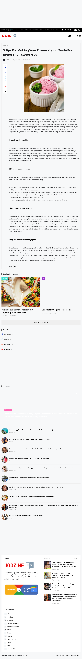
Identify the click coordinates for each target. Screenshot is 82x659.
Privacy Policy (76, 655)
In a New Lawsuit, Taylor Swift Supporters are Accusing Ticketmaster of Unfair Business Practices (42, 468)
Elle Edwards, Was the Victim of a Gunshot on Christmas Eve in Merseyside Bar (35, 449)
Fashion (8, 620)
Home (4, 45)
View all (79, 274)
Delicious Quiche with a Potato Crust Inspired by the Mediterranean (32, 497)
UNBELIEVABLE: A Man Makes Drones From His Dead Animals (29, 477)
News (7, 633)
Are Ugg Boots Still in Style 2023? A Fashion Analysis (26, 516)
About (68, 655)
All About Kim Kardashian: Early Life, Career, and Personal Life (30, 458)
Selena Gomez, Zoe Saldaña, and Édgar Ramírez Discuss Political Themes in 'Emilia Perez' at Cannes (64, 564)
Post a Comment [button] (40, 322)
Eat (10, 45)
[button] (69, 36)
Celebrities (8, 410)
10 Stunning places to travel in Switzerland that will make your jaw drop (35, 30)
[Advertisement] (41, 14)
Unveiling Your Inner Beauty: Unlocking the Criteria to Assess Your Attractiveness (36, 487)
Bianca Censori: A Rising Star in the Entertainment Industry (29, 439)
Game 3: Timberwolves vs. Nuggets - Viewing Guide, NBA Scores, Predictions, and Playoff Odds (64, 586)
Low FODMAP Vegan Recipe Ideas (56, 310)
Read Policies (14, 650)
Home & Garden (11, 627)
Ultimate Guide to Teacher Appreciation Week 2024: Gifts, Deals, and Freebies (62, 575)
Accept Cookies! (32, 650)
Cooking (4, 278)
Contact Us (60, 655)
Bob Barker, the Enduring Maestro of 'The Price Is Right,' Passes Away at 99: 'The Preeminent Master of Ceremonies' (64, 597)
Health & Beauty (11, 623)
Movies (8, 630)
